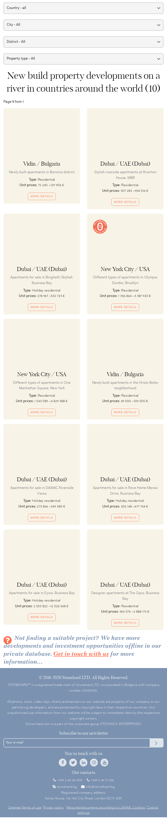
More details (42, 196)
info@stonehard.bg (100, 787)
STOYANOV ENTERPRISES (120, 724)
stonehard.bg (67, 787)
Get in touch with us (81, 654)
